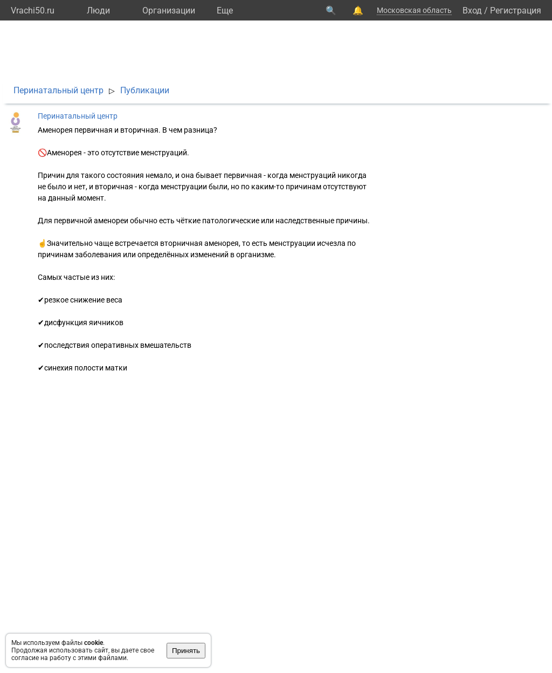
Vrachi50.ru (32, 10)
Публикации (144, 90)
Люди (98, 10)
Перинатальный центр (58, 90)
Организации (168, 10)
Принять (186, 651)
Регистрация (515, 10)
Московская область (414, 10)
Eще (225, 10)
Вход (472, 10)
